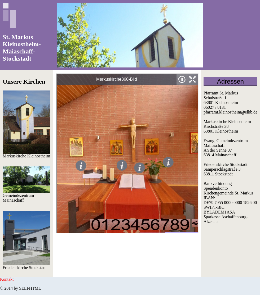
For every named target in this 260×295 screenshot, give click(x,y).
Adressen (230, 81)
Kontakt (7, 279)
